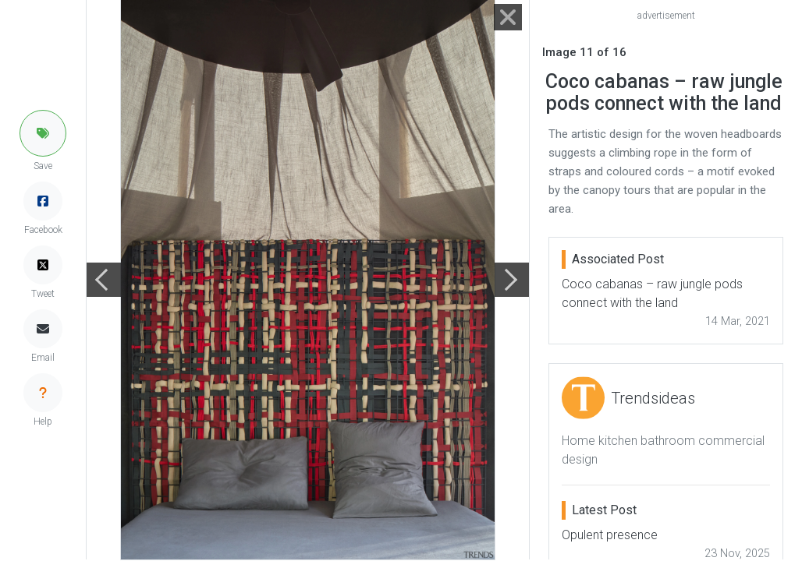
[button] (43, 133)
